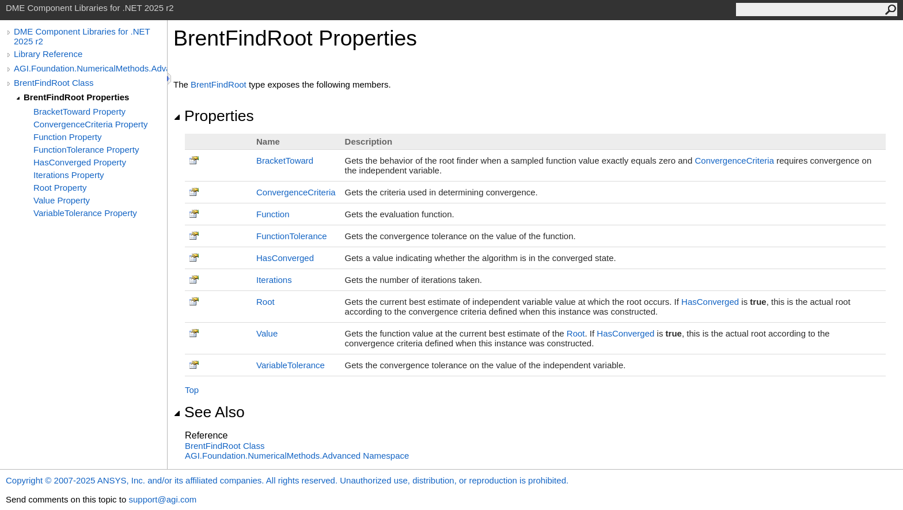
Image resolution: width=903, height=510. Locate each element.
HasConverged (285, 258)
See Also (209, 412)
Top (192, 390)
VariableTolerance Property (85, 213)
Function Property (67, 137)
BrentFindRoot (218, 84)
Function (273, 214)
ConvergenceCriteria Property (90, 124)
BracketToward (284, 160)
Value (267, 333)
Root (265, 302)
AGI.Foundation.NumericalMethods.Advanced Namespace (297, 455)
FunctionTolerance (291, 236)
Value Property (61, 200)
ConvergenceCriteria (734, 160)
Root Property (60, 187)
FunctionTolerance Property (86, 149)
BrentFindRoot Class (53, 83)
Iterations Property (68, 175)
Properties (213, 115)
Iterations (274, 280)
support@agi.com (162, 499)
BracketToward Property (79, 111)
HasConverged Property (79, 162)
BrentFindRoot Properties (76, 97)
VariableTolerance (290, 365)
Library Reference (48, 54)
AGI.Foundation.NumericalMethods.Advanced (90, 68)
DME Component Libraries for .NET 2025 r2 (82, 36)
